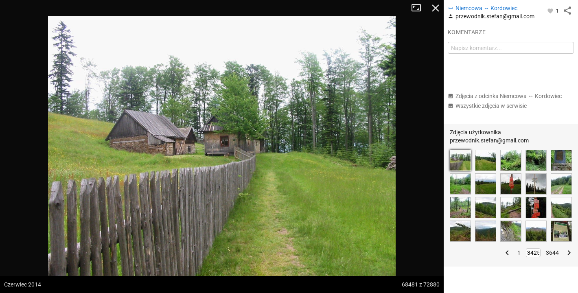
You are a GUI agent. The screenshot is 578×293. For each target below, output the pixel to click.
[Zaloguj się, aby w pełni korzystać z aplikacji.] (551, 10)
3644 (552, 252)
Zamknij (435, 8)
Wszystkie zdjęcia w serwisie (487, 106)
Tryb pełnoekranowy (419, 8)
